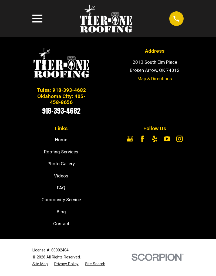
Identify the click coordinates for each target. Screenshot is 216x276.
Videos (61, 176)
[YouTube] (167, 139)
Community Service (61, 199)
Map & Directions (154, 78)
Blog (61, 211)
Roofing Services (61, 151)
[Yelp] (154, 139)
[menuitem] (40, 264)
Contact (61, 223)
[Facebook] (142, 139)
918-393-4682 (61, 111)
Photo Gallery (61, 163)
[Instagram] (179, 139)
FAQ (61, 187)
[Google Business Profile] (130, 139)
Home (61, 139)
